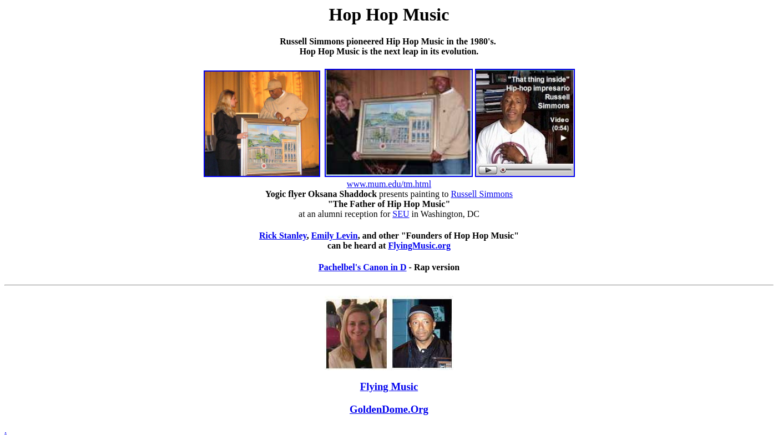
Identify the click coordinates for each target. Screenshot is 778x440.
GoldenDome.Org (389, 409)
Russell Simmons (482, 194)
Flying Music (389, 386)
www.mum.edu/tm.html (389, 184)
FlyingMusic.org (419, 245)
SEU (400, 214)
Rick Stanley (283, 235)
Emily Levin (334, 235)
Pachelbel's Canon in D (363, 267)
